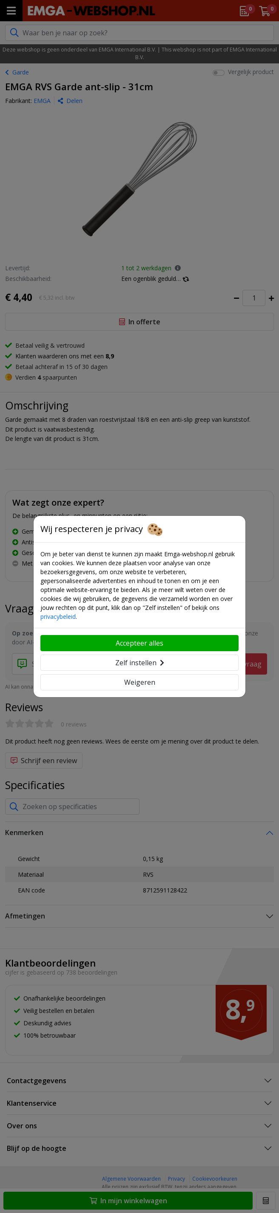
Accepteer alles (139, 643)
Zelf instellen (139, 662)
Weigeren (139, 682)
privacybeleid (58, 616)
